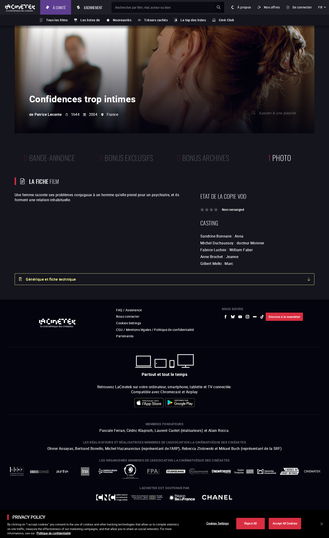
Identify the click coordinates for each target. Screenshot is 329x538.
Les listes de (90, 20)
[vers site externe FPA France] (153, 471)
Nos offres (272, 7)
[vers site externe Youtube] (240, 316)
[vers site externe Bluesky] (232, 316)
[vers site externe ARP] (130, 471)
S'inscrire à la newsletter (284, 317)
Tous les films (57, 20)
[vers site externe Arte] (62, 471)
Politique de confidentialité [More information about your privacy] (54, 533)
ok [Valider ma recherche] (218, 7)
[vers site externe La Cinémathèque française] (221, 471)
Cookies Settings (128, 323)
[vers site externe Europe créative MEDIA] (147, 497)
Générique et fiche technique (51, 279)
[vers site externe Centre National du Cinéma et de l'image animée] (112, 497)
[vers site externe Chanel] (217, 497)
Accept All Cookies (285, 523)
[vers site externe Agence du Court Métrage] (289, 471)
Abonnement (93, 7)
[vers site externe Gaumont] (198, 471)
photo (279, 157)
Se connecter (302, 7)
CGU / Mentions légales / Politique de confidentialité (155, 329)
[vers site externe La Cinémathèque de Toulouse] (107, 471)
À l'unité (59, 7)
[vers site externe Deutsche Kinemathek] (266, 471)
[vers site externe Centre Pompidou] (243, 471)
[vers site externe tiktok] (262, 316)
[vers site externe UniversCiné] (39, 471)
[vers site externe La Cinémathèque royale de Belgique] (312, 471)
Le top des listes (193, 20)
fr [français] (320, 7)
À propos (244, 7)
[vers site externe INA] (84, 471)
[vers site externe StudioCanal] (175, 471)
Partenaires (124, 336)
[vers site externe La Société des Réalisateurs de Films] (16, 471)
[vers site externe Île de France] (182, 497)
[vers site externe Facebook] (225, 316)
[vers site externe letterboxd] (254, 316)
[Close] (322, 524)
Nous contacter (127, 316)
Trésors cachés (156, 20)
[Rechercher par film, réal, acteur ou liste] (167, 7)
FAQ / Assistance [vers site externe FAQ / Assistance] (129, 310)
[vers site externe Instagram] (247, 316)
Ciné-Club (226, 20)
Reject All (250, 523)
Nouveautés (122, 20)
